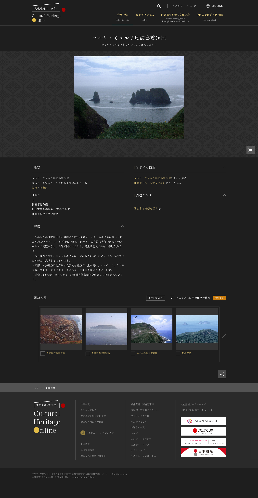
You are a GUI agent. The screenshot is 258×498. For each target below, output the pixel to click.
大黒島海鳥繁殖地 (100, 353)
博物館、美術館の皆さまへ (144, 410)
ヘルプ (134, 433)
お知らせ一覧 (138, 427)
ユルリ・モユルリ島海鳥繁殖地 (152, 178)
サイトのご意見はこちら (143, 456)
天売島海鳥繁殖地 (55, 353)
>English (214, 6)
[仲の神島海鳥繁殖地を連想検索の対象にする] (133, 354)
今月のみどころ (139, 421)
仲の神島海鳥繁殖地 (147, 353)
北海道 (44, 188)
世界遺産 (85, 444)
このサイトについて (184, 6)
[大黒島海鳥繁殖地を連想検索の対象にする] (88, 354)
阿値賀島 (186, 353)
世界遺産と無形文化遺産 (175, 18)
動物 (34, 188)
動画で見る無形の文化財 (93, 455)
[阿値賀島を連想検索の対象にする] (178, 354)
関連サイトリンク (140, 444)
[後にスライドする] (222, 334)
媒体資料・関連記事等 (142, 404)
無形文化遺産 (87, 449)
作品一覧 (122, 18)
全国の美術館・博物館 (209, 18)
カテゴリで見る (145, 18)
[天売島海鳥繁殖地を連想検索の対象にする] (42, 353)
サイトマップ (138, 450)
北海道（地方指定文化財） (150, 183)
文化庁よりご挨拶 (140, 415)
